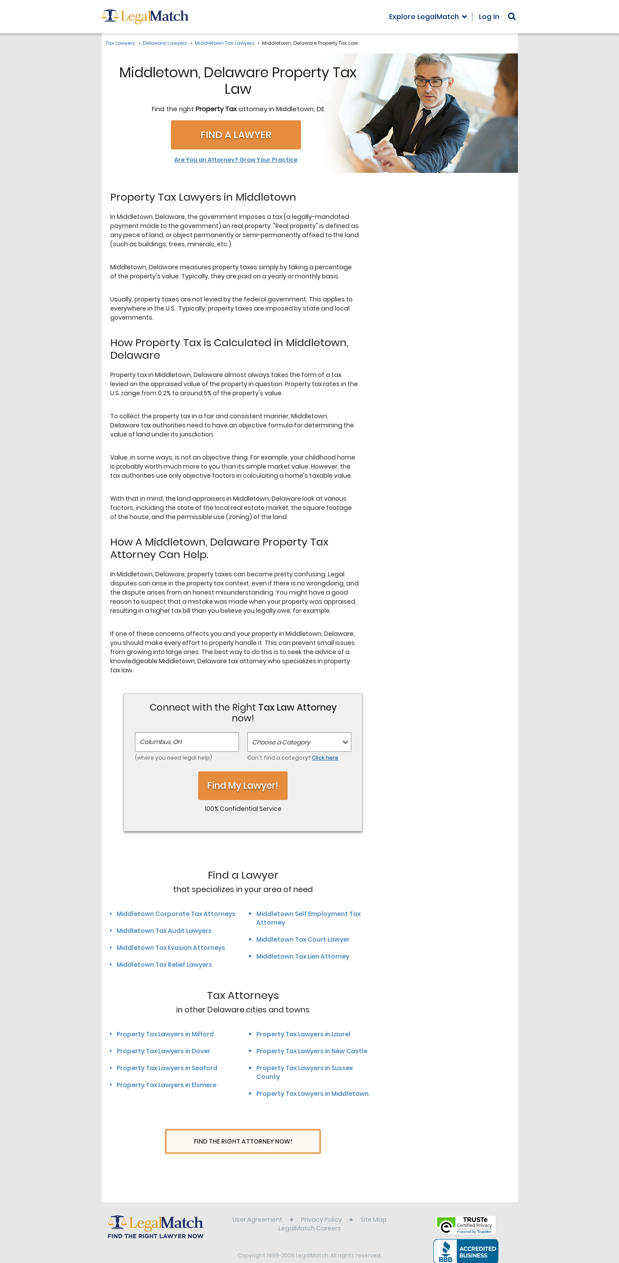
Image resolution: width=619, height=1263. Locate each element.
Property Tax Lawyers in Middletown (312, 1093)
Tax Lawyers (120, 43)
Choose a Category (281, 742)
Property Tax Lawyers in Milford (165, 1034)
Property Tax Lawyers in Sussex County (304, 1072)
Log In (489, 17)
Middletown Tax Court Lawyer (303, 939)
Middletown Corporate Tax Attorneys (176, 913)
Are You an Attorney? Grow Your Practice (236, 160)
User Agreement (257, 1203)
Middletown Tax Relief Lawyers (164, 964)
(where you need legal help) (173, 757)
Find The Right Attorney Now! (243, 1142)
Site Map (373, 1203)
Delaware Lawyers (165, 43)
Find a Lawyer (236, 135)
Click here (325, 757)
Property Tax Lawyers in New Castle (311, 1051)
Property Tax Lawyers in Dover (163, 1051)
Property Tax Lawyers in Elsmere (166, 1085)
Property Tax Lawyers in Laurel (303, 1034)
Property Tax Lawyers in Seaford (167, 1068)
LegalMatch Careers (309, 1212)
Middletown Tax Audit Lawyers (164, 930)
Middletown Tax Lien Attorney (302, 956)
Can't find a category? (292, 757)
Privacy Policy (321, 1203)
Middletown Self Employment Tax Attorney (308, 918)
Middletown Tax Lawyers (224, 43)
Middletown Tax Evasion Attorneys (171, 947)
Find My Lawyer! (242, 785)
